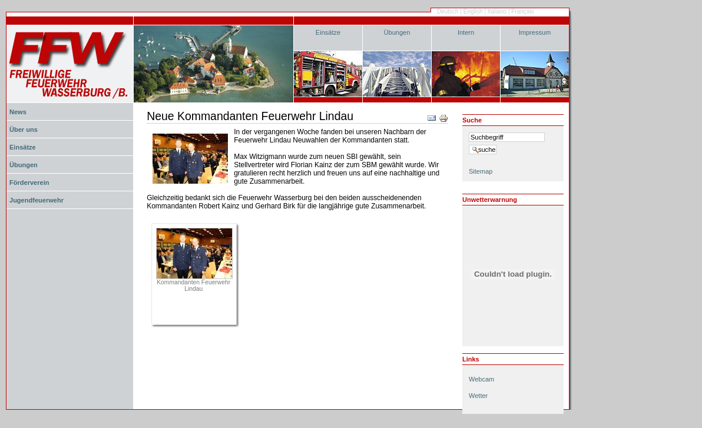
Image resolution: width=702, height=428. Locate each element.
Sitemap (480, 171)
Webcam (481, 379)
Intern (466, 32)
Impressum (535, 32)
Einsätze (328, 32)
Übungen (397, 32)
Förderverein (29, 182)
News (18, 111)
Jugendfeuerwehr (36, 200)
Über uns (23, 129)
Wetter (478, 395)
